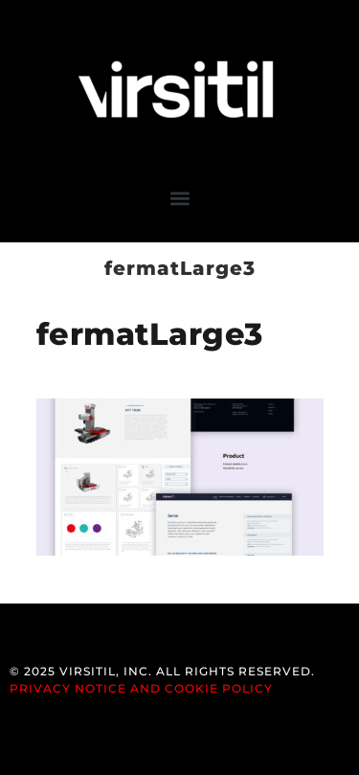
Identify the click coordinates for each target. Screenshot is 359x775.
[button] (179, 198)
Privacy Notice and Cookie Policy (141, 688)
